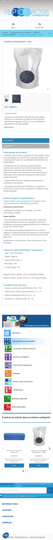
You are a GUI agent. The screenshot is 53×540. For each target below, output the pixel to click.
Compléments (14, 390)
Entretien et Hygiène (17, 357)
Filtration (12, 334)
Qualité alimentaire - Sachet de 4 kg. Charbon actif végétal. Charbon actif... (39, 461)
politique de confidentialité (36, 496)
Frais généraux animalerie (37, 326)
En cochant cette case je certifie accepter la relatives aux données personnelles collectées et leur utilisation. (27, 496)
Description (8, 141)
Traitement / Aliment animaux (20, 349)
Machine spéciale (15, 399)
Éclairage (12, 374)
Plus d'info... (9, 128)
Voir (14, 466)
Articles (11, 1)
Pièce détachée (15, 408)
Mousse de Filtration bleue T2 (14, 452)
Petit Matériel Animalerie (18, 366)
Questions (8, 146)
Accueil (4, 1)
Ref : (6, 107)
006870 (39, 456)
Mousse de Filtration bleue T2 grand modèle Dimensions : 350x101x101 (14, 461)
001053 (14, 456)
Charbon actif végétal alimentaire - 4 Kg (39, 452)
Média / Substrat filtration (19, 382)
